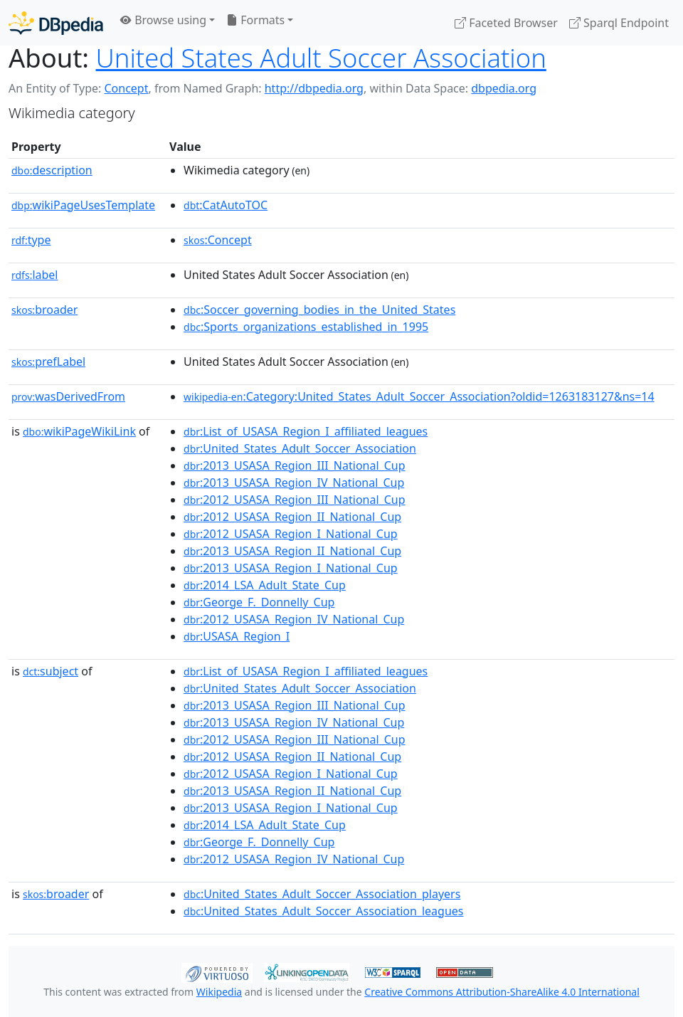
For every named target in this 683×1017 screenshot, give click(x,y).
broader (44, 309)
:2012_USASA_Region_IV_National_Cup (294, 619)
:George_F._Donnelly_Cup (259, 602)
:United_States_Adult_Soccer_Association (300, 448)
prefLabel (48, 361)
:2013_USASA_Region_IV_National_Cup (294, 482)
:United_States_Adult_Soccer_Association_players (322, 894)
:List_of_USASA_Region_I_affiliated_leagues (306, 431)
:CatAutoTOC (226, 205)
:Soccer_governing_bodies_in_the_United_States (319, 309)
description (51, 170)
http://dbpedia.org (314, 88)
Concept (126, 88)
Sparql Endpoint (619, 23)
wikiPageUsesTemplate (83, 205)
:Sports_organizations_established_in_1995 (306, 326)
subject (50, 671)
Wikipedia (219, 991)
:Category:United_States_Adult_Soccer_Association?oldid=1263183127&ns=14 (419, 396)
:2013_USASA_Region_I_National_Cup (291, 568)
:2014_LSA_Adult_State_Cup (265, 585)
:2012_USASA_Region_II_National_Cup (292, 517)
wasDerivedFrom (68, 396)
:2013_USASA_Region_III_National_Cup (294, 465)
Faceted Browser (506, 23)
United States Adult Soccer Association (321, 57)
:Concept (218, 240)
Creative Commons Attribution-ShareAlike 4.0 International (501, 991)
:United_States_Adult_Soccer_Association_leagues (323, 911)
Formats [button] (255, 20)
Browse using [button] (163, 20)
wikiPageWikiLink (79, 431)
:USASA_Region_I (237, 636)
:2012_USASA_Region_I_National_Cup (291, 534)
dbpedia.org (503, 88)
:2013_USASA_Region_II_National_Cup (292, 551)
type (31, 240)
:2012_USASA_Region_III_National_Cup (294, 499)
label (34, 275)
